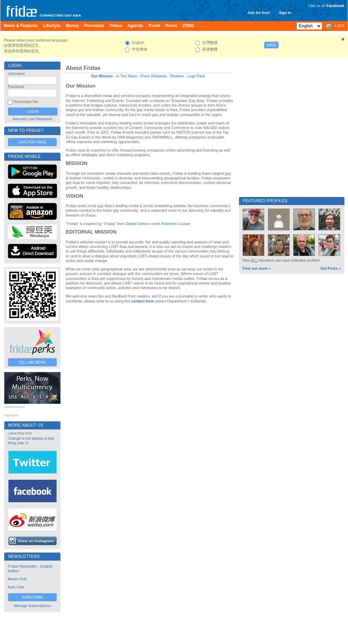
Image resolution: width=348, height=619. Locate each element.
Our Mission (102, 76)
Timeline (177, 76)
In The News (126, 76)
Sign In (285, 13)
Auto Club (16, 587)
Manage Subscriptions (32, 606)
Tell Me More (32, 362)
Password (16, 86)
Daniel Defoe (136, 224)
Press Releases (153, 76)
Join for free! (258, 13)
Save (271, 45)
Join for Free (32, 142)
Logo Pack (196, 76)
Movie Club (17, 579)
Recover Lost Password (32, 119)
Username (16, 73)
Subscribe (32, 597)
